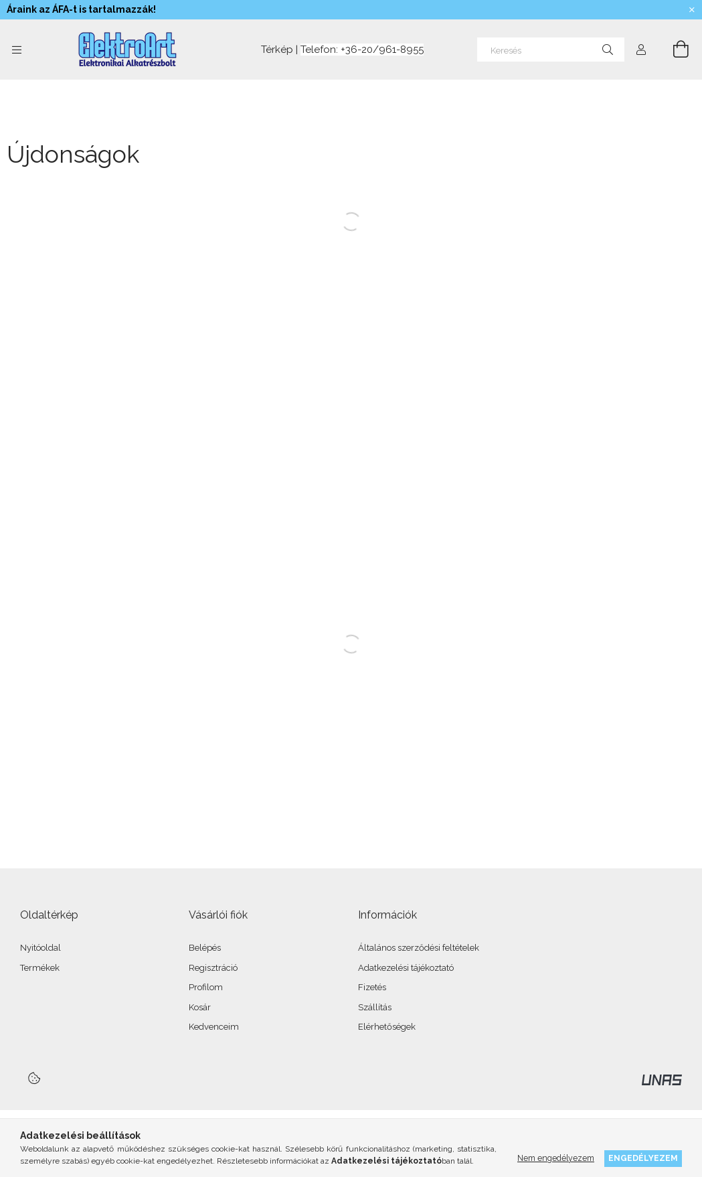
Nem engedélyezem (555, 1158)
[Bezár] (692, 10)
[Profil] (641, 49)
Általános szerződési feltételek (418, 948)
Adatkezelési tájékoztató (406, 968)
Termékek (40, 968)
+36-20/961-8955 (382, 50)
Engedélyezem (643, 1158)
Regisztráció (213, 968)
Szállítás (374, 1007)
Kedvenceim (214, 1027)
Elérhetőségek (387, 1027)
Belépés (205, 948)
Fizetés (372, 987)
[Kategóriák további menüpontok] (16, 49)
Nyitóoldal (40, 948)
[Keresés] (550, 49)
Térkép (275, 50)
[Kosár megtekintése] (673, 49)
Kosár (200, 1007)
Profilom (206, 987)
